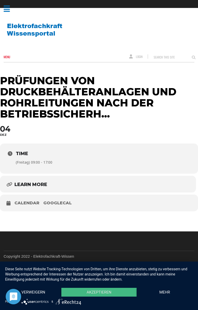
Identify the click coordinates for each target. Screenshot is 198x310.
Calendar (26, 202)
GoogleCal (57, 202)
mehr (164, 292)
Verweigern (33, 292)
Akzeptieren (99, 292)
